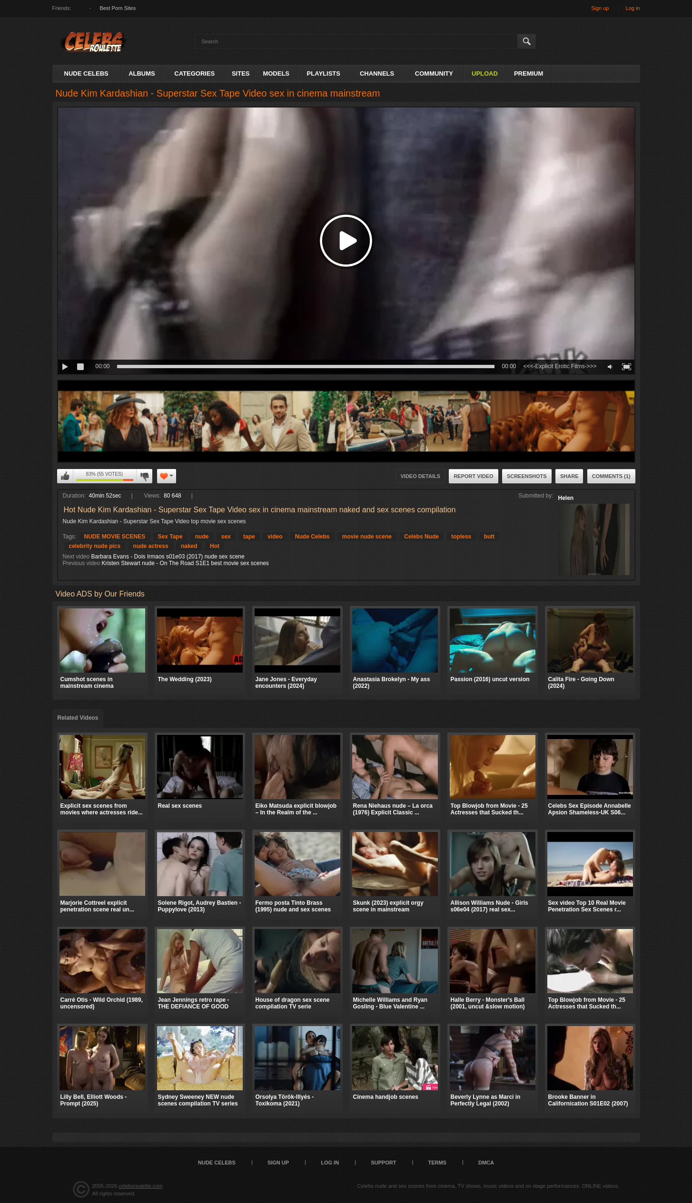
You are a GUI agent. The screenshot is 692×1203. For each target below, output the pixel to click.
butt (489, 536)
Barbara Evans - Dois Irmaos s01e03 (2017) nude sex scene (168, 556)
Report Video (473, 476)
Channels (377, 73)
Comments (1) (611, 476)
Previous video (81, 563)
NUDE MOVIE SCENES (115, 536)
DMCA (486, 1162)
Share (569, 476)
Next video (76, 556)
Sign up (600, 8)
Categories (194, 73)
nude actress (150, 546)
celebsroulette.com (140, 1186)
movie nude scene (367, 536)
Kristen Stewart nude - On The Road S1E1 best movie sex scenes (185, 563)
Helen (566, 498)
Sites (241, 73)
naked (189, 546)
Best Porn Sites (117, 8)
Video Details (421, 476)
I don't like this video (144, 476)
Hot (214, 546)
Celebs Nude (421, 536)
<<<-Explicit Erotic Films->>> (559, 366)
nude (202, 536)
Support (383, 1162)
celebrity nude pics (95, 546)
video (274, 536)
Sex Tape (170, 536)
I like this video (65, 476)
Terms (437, 1162)
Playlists (323, 73)
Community (434, 73)
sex (226, 536)
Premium (528, 73)
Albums (142, 73)
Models (276, 73)
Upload (485, 73)
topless (461, 536)
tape (249, 536)
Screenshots (527, 476)
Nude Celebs (86, 73)
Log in (633, 8)
